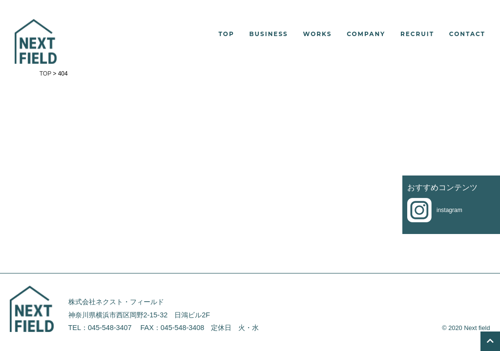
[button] (310, 34)
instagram (449, 210)
